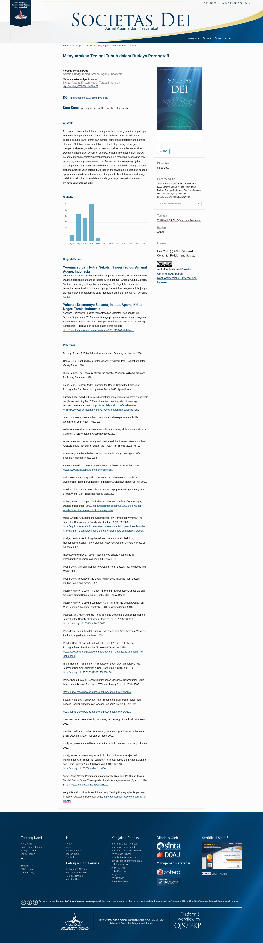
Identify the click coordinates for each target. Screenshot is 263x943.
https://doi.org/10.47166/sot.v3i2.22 (90, 784)
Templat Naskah (74, 876)
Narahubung (27, 872)
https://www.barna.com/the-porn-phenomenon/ (87, 469)
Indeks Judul (72, 854)
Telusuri (207, 38)
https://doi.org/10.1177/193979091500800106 (87, 672)
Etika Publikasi (118, 871)
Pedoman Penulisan (76, 872)
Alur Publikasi (73, 879)
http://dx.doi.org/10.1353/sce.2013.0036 (84, 623)
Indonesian (191, 38)
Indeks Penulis (73, 850)
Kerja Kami (26, 844)
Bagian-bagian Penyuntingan (126, 861)
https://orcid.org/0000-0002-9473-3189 (80, 86)
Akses (228, 38)
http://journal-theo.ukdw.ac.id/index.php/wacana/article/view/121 (97, 711)
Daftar (218, 38)
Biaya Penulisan (119, 881)
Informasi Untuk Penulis (123, 847)
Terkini (69, 844)
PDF (164, 151)
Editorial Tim (27, 866)
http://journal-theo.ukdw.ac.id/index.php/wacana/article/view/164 (97, 692)
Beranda (67, 45)
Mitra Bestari (27, 869)
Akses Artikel (118, 868)
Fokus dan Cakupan (31, 847)
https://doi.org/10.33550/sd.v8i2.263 (89, 97)
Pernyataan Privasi (121, 854)
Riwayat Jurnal (28, 850)
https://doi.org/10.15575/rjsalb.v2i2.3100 (84, 768)
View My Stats (219, 874)
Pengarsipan (117, 878)
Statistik (70, 857)
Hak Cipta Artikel (120, 864)
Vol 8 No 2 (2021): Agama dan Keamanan (105, 45)
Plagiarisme (117, 875)
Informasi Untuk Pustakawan (126, 850)
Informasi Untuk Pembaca (125, 844)
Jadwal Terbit (28, 854)
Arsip (78, 45)
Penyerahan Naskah (76, 869)
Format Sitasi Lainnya (170, 203)
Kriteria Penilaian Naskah (124, 857)
